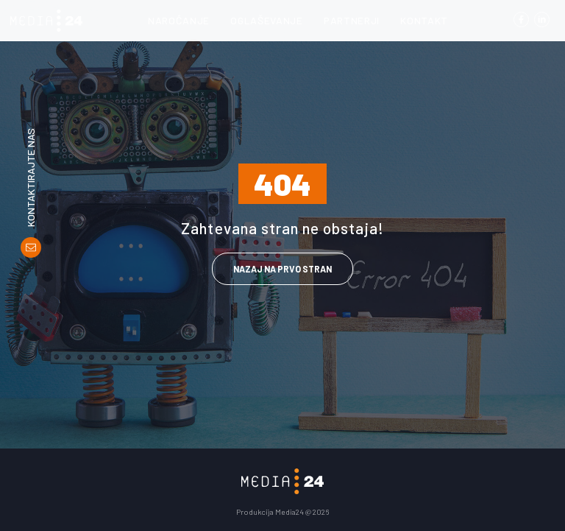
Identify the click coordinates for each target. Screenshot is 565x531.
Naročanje (179, 20)
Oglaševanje (266, 20)
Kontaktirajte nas (31, 177)
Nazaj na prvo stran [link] (282, 269)
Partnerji (352, 20)
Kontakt (424, 20)
